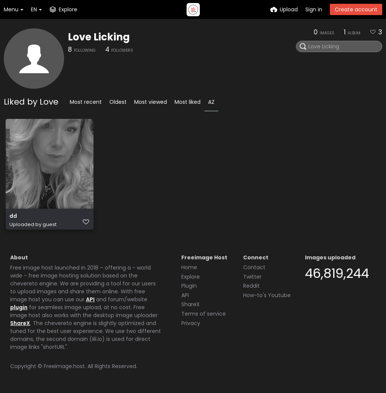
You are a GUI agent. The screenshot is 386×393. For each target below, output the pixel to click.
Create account (356, 9)
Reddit (251, 286)
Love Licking (99, 37)
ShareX (20, 323)
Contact (254, 267)
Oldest (118, 102)
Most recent (86, 102)
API (90, 299)
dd (13, 216)
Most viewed (150, 102)
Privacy (190, 323)
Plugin (189, 286)
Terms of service (203, 313)
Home (189, 267)
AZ (211, 102)
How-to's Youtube (267, 295)
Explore (190, 276)
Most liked (188, 102)
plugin (19, 307)
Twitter (252, 276)
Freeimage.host (64, 366)
